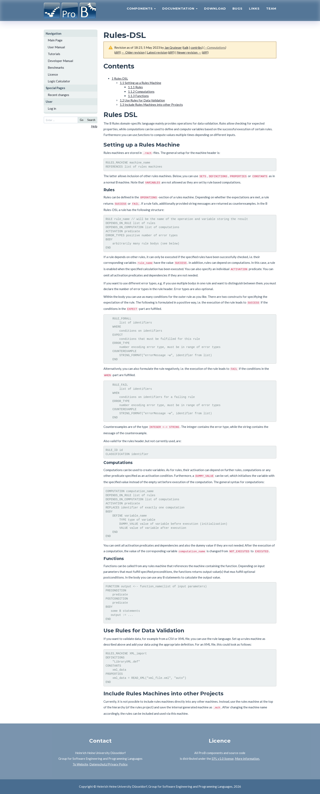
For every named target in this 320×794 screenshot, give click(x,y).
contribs (196, 47)
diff (117, 52)
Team (271, 11)
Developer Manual (60, 61)
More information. (247, 758)
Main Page (55, 40)
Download (215, 11)
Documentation (180, 11)
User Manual (56, 47)
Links (254, 11)
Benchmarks (56, 67)
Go (81, 119)
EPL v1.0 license (223, 758)
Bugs (237, 11)
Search (91, 119)
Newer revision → (189, 52)
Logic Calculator (59, 81)
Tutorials (54, 54)
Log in (52, 108)
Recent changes (58, 95)
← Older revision (133, 52)
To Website (80, 764)
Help (94, 126)
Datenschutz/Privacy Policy (108, 764)
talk (185, 47)
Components (141, 11)
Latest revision (157, 52)
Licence (53, 74)
